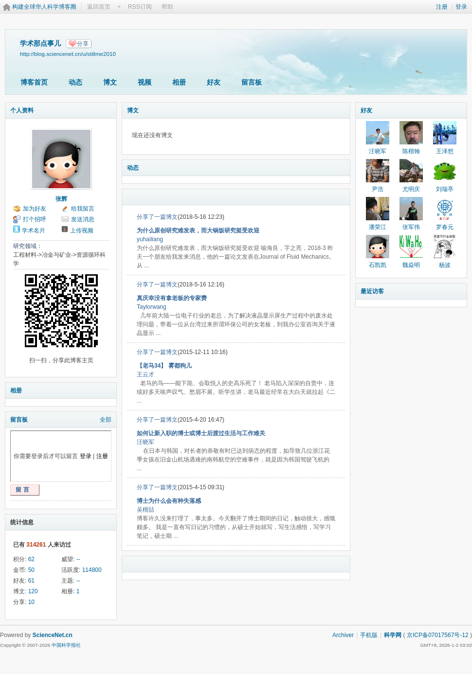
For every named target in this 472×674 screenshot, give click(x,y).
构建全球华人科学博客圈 (44, 6)
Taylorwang (151, 306)
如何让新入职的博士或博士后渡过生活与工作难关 (201, 433)
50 (31, 570)
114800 (92, 570)
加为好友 (34, 208)
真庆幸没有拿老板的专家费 (172, 298)
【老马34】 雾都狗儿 (164, 365)
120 (33, 591)
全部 (105, 419)
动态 (75, 82)
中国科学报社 (66, 645)
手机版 (369, 635)
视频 (144, 82)
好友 (213, 82)
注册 (442, 6)
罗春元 (445, 227)
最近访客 (372, 291)
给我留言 (82, 208)
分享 (83, 43)
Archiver (343, 635)
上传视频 (81, 230)
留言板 (251, 82)
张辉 (61, 198)
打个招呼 (34, 219)
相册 (179, 82)
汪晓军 (145, 442)
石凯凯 (377, 265)
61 (31, 580)
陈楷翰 (411, 151)
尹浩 (377, 189)
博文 (110, 82)
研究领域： (27, 246)
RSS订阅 (140, 6)
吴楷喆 (145, 509)
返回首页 (98, 6)
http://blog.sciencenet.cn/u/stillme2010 (68, 54)
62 (31, 559)
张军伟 (411, 227)
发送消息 (82, 219)
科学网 (392, 635)
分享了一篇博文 (157, 216)
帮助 (167, 6)
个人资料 (22, 110)
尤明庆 (411, 189)
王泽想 (445, 151)
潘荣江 (377, 227)
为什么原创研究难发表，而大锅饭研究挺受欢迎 (198, 230)
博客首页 (34, 82)
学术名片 (33, 230)
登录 (461, 6)
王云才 (145, 374)
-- (78, 559)
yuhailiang (150, 239)
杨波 (445, 265)
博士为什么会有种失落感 (169, 500)
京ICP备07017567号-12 (438, 635)
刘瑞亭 (445, 189)
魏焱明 (411, 265)
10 (31, 602)
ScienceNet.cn (53, 635)
